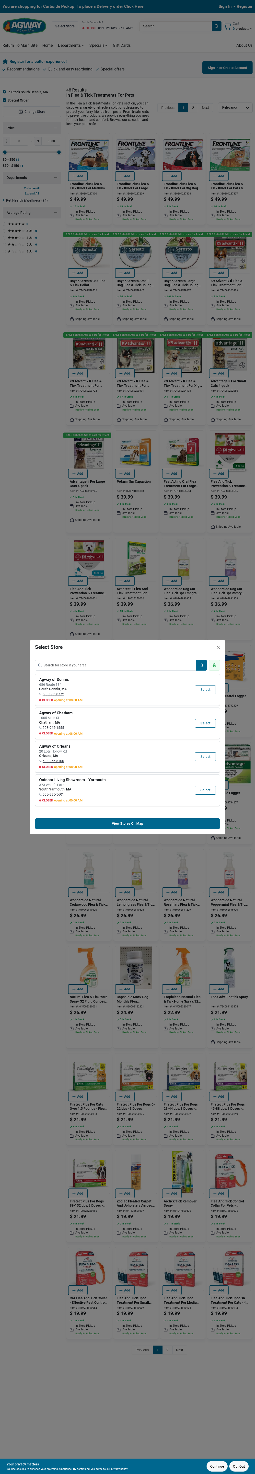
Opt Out (239, 1466)
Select (205, 690)
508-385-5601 (53, 794)
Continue (217, 1466)
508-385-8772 (53, 694)
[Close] (218, 647)
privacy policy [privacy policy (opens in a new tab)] (119, 1469)
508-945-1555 (53, 728)
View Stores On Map (127, 823)
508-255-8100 (53, 761)
